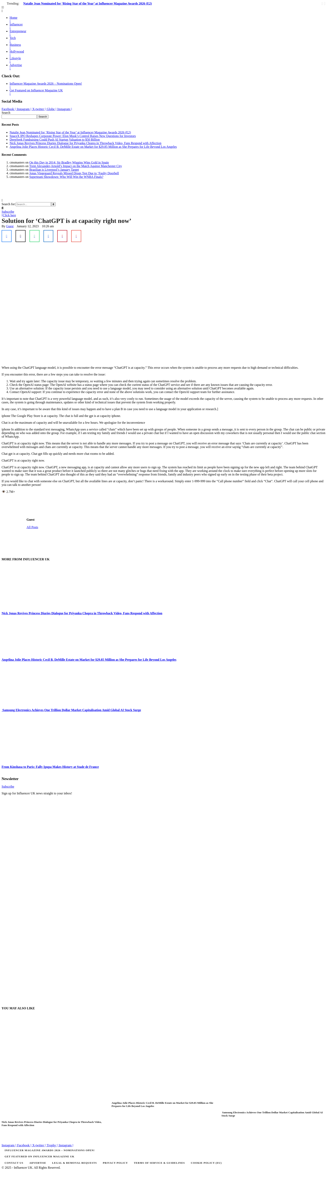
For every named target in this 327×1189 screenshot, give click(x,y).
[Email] (76, 236)
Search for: (9, 204)
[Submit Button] (53, 204)
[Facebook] (7, 236)
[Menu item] (163, 1150)
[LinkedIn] (48, 236)
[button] (163, 7)
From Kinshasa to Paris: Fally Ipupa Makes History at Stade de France (50, 766)
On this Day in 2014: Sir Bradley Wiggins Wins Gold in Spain (69, 162)
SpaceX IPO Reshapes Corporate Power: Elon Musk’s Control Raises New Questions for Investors (73, 136)
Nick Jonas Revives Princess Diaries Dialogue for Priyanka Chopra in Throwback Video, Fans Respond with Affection (85, 143)
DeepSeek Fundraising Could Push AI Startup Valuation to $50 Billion (55, 139)
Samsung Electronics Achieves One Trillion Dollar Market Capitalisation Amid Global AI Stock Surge (71, 710)
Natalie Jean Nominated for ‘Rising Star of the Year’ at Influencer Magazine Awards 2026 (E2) (87, 3)
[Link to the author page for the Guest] (10, 226)
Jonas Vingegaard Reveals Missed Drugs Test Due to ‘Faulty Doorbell (74, 173)
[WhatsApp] (35, 236)
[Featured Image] (78, 1118)
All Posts (32, 527)
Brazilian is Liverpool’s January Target (54, 169)
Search (6, 112)
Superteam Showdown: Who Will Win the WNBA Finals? (66, 176)
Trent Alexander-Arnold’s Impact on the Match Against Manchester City (75, 166)
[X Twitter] (21, 236)
